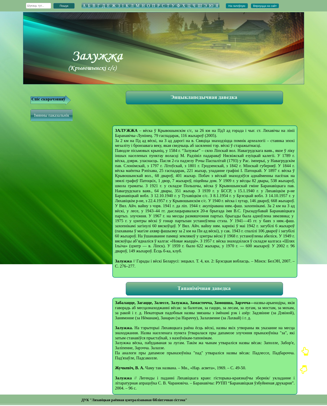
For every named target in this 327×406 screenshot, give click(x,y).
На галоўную (236, 5)
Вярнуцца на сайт (265, 5)
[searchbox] (38, 6)
